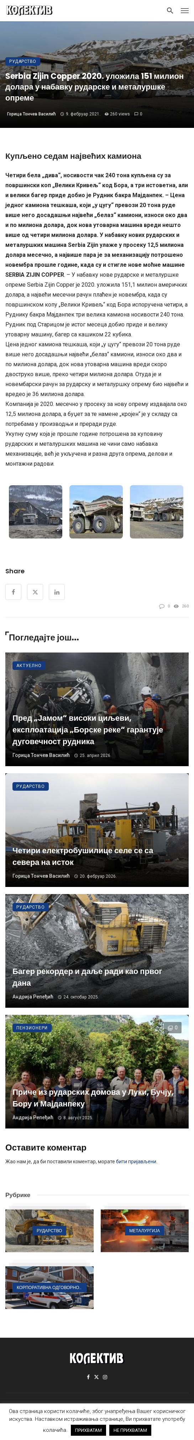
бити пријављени (136, 1161)
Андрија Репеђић (32, 997)
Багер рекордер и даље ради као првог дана (87, 977)
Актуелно (29, 665)
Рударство (22, 61)
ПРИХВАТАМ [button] (88, 1430)
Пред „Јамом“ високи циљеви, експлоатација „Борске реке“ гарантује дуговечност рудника (87, 730)
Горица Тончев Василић (31, 114)
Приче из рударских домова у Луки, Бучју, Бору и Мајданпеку (93, 1098)
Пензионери (32, 1027)
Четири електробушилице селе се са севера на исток (82, 856)
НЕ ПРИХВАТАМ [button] (130, 1430)
